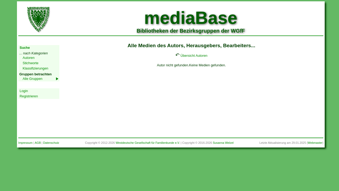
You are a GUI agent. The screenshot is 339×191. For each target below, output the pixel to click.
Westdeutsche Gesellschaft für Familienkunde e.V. (148, 142)
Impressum (25, 142)
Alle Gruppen (32, 79)
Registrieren (29, 96)
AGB (38, 142)
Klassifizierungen (35, 68)
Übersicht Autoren (194, 56)
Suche (25, 48)
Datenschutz (51, 142)
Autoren (28, 58)
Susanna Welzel (223, 142)
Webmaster (315, 142)
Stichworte (30, 63)
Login (24, 91)
